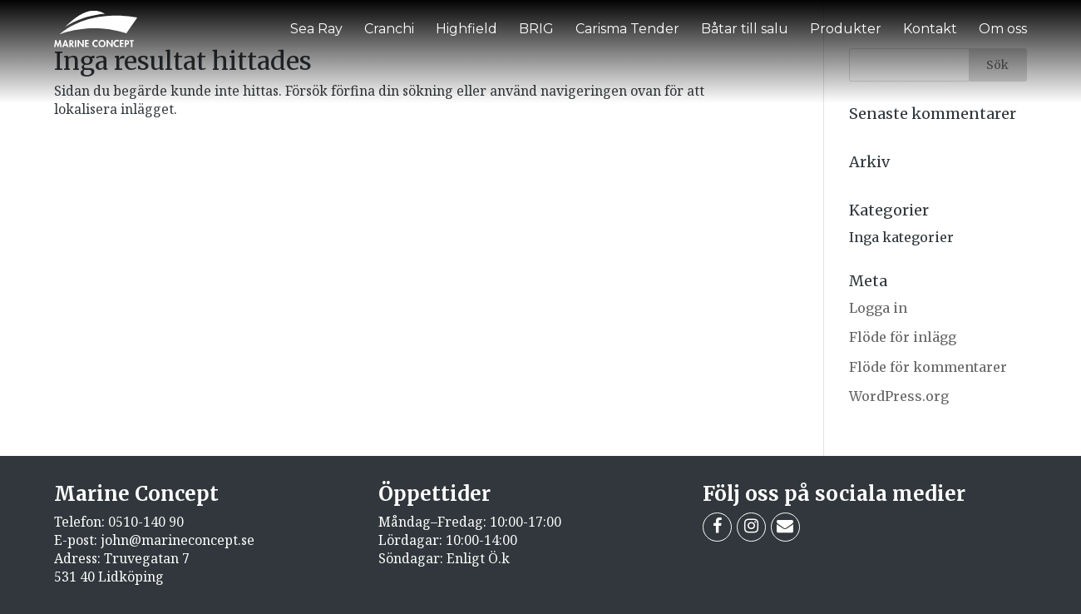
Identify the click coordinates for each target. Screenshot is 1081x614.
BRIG (536, 29)
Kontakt (930, 29)
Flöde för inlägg (902, 337)
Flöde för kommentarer (928, 367)
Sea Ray (316, 29)
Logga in (878, 308)
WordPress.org (899, 396)
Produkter (845, 29)
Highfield (466, 29)
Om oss (1003, 29)
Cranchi (389, 29)
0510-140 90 (146, 521)
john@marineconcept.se (177, 540)
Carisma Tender (627, 29)
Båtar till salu (744, 29)
